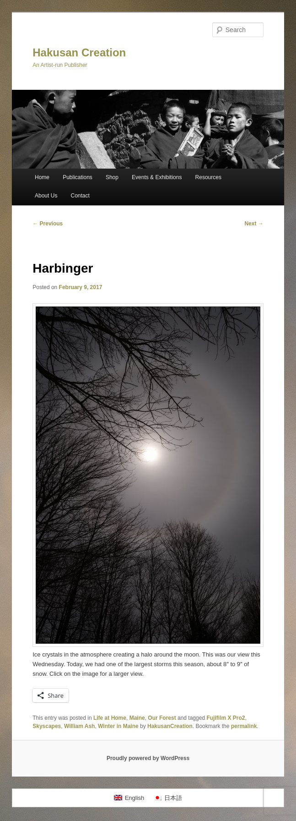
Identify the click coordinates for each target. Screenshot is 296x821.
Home (42, 177)
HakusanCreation (170, 726)
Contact (79, 195)
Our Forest (162, 718)
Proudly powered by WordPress (148, 758)
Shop (112, 177)
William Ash (79, 726)
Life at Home (109, 718)
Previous (47, 223)
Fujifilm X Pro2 (225, 718)
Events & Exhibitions (157, 177)
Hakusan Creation (79, 52)
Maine (137, 718)
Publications (77, 177)
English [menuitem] (135, 797)
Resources (208, 177)
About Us (46, 195)
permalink (244, 726)
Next (253, 223)
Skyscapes (46, 726)
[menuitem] (129, 798)
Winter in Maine (118, 726)
